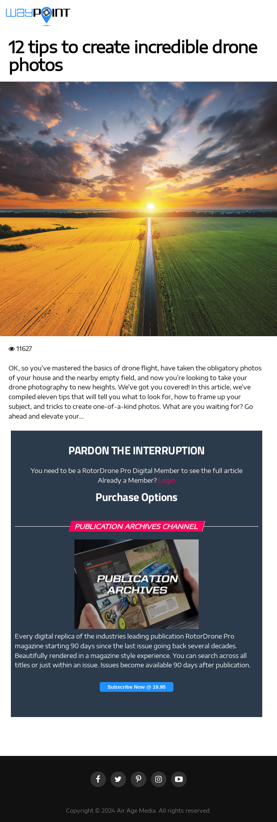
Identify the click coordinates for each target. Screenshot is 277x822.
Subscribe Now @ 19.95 (136, 687)
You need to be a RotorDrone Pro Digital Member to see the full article (136, 471)
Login (166, 480)
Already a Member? (136, 480)
